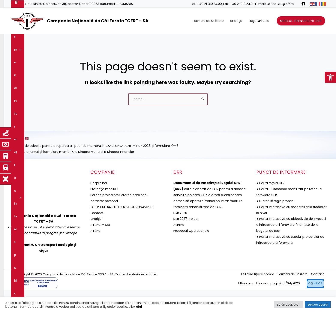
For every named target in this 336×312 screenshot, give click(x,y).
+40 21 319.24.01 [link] (242, 3)
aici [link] (139, 307)
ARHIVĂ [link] (178, 251)
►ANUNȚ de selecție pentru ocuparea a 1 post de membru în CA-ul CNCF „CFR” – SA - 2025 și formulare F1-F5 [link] (97, 172)
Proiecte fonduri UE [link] (132, 40)
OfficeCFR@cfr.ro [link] (280, 3)
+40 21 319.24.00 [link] (209, 3)
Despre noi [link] (34, 40)
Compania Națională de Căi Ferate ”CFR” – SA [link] (97, 21)
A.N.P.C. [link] (96, 257)
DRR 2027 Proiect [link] (186, 245)
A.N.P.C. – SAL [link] (100, 251)
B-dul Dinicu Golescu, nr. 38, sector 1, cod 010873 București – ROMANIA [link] (78, 3)
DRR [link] (105, 40)
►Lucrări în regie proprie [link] (275, 227)
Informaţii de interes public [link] (72, 40)
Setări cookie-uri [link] (288, 305)
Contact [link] (49, 53)
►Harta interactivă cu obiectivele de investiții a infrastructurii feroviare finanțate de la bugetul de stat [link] (290, 251)
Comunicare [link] (25, 53)
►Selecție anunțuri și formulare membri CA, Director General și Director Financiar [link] (74, 178)
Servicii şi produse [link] (206, 40)
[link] (330, 77)
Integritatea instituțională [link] (290, 40)
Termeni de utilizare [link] (208, 20)
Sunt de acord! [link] (318, 305)
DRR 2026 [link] (180, 239)
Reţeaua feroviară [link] (169, 40)
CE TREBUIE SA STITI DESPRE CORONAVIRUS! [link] (123, 233)
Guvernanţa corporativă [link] (245, 41)
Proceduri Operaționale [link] (191, 257)
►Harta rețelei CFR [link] (271, 209)
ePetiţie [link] (236, 20)
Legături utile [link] (259, 20)
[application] (42, 40)
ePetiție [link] (96, 245)
